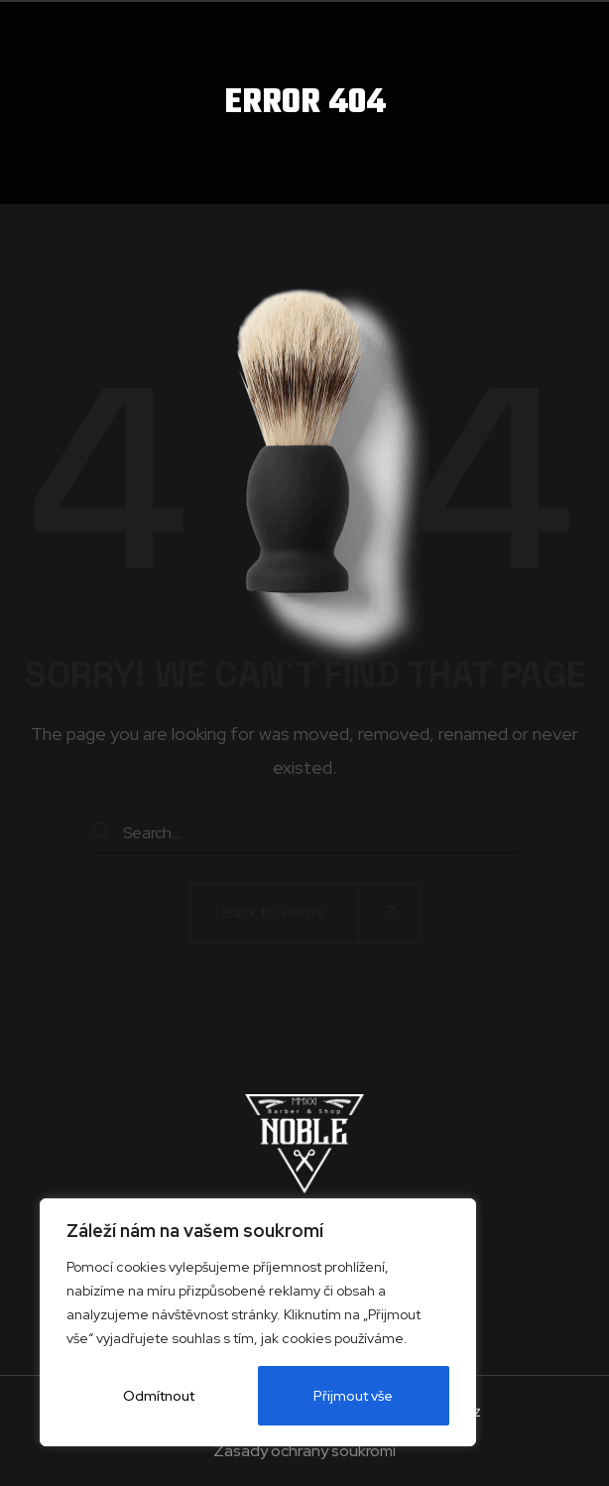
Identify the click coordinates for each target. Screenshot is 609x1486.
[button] (304, 913)
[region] (258, 1322)
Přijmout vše (354, 1396)
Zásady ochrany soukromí (304, 1451)
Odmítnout (158, 1396)
